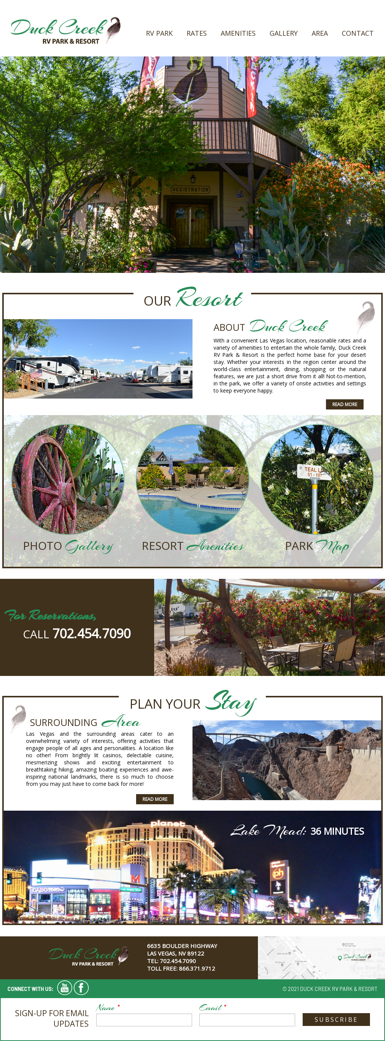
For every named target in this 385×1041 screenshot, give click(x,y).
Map (332, 545)
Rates (196, 33)
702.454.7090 (91, 633)
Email (210, 1007)
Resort (164, 545)
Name (105, 1007)
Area (320, 33)
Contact (358, 33)
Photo (44, 545)
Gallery (284, 33)
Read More (344, 404)
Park (300, 545)
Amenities (238, 33)
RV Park (159, 33)
